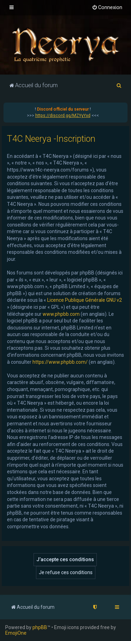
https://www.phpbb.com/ (60, 362)
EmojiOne (16, 633)
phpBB (39, 627)
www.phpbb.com (61, 314)
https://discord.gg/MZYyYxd (62, 115)
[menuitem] (107, 8)
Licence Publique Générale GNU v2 (84, 300)
